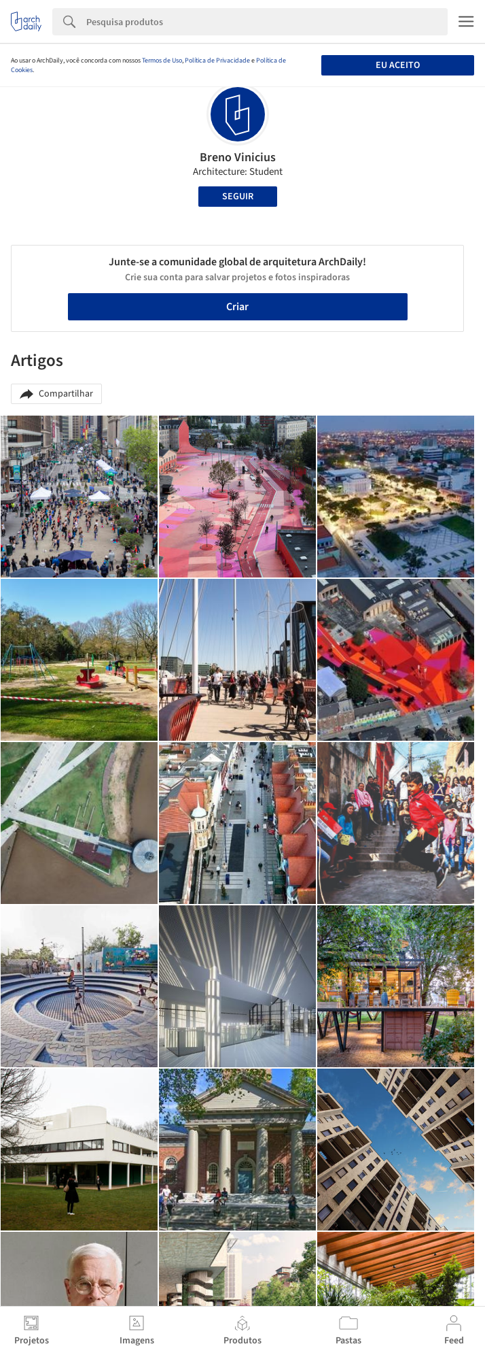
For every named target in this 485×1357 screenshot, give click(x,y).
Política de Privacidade (217, 60)
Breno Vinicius (238, 157)
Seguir (237, 196)
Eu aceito (398, 65)
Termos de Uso (162, 60)
